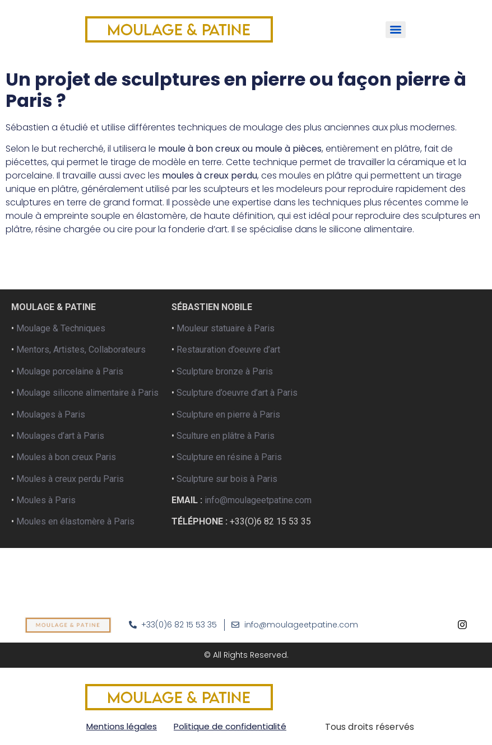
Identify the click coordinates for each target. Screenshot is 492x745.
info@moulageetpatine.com (258, 500)
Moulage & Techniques (60, 328)
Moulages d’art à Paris (60, 435)
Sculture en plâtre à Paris (226, 435)
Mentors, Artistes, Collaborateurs (81, 349)
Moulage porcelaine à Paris (69, 371)
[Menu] (396, 29)
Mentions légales (121, 726)
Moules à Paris (46, 500)
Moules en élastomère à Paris (75, 521)
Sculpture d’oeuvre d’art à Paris (237, 392)
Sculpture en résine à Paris (228, 457)
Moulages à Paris (50, 414)
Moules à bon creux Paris (66, 457)
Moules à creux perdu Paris (70, 479)
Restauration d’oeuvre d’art (228, 349)
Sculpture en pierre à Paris (228, 414)
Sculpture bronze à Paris (225, 371)
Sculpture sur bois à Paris (227, 479)
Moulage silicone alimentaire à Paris (87, 392)
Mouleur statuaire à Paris (226, 328)
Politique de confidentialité (230, 726)
